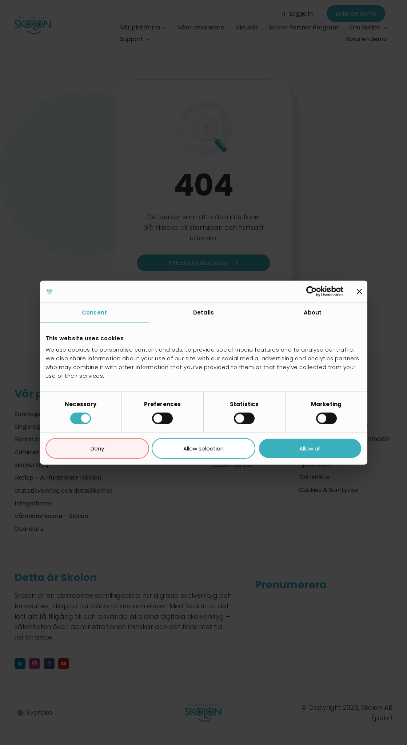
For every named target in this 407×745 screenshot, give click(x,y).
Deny (97, 448)
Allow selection (203, 448)
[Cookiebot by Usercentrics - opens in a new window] (311, 291)
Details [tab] (203, 312)
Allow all (309, 448)
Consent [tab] (94, 312)
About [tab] (313, 312)
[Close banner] (359, 291)
